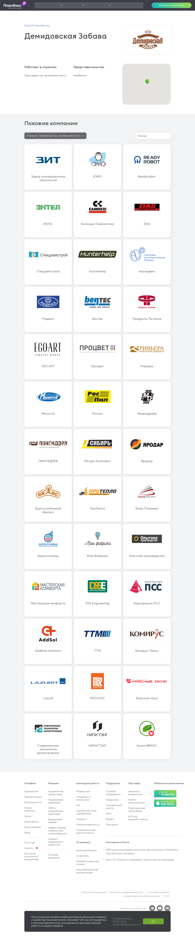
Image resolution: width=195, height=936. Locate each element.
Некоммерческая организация (87, 871)
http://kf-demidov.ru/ (37, 25)
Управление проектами (56, 793)
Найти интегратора (136, 801)
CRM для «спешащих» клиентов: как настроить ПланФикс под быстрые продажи (142, 851)
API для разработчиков (137, 818)
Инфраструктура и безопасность (142, 896)
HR (78, 805)
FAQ (167, 896)
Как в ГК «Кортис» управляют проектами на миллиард (140, 859)
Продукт (81, 818)
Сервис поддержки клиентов (55, 841)
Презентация (32, 796)
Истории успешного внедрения (31, 856)
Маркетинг (83, 791)
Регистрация (32, 827)
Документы (31, 821)
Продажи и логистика (83, 798)
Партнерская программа (136, 809)
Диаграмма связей (55, 821)
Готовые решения (53, 856)
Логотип (29, 842)
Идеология (31, 791)
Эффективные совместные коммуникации (57, 830)
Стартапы (82, 855)
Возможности (33, 802)
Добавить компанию (172, 5)
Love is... (29, 848)
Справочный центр (114, 807)
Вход (27, 832)
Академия (112, 799)
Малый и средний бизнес (87, 863)
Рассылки (112, 824)
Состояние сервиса (158, 892)
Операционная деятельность (86, 831)
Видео (110, 818)
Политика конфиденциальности (126, 892)
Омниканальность (87, 824)
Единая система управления (86, 812)
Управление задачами (56, 801)
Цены (27, 816)
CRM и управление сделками (55, 810)
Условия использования (93, 892)
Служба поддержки (113, 793)
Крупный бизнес (86, 850)
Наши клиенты (29, 809)
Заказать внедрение (135, 793)
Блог (109, 813)
